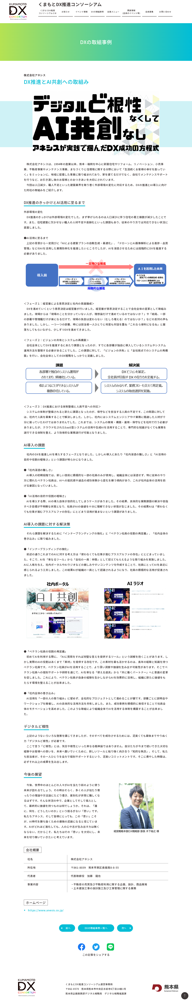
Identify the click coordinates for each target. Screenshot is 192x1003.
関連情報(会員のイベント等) (131, 11)
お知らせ (66, 11)
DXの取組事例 (97, 11)
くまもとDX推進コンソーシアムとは (48, 11)
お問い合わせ (165, 11)
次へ (124, 928)
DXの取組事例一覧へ (96, 928)
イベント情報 (81, 11)
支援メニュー (113, 11)
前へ (68, 928)
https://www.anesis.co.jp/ (46, 910)
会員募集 (149, 11)
